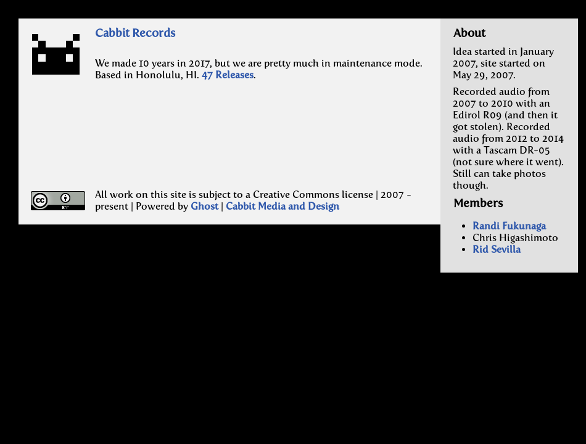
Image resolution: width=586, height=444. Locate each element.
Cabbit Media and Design (282, 206)
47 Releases (228, 75)
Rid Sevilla (497, 249)
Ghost (204, 206)
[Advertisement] (180, 146)
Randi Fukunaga (509, 226)
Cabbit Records (135, 33)
